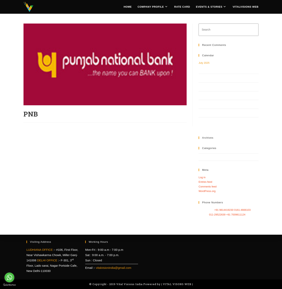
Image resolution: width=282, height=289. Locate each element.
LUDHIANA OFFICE (39, 249)
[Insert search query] (228, 30)
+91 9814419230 (224, 209)
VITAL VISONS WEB (177, 284)
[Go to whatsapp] (9, 277)
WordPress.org (207, 191)
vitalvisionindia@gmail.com (113, 267)
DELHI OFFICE (47, 260)
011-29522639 (217, 214)
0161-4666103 (242, 209)
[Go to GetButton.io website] (9, 285)
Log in (202, 177)
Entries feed (205, 181)
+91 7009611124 (235, 214)
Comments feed (208, 186)
